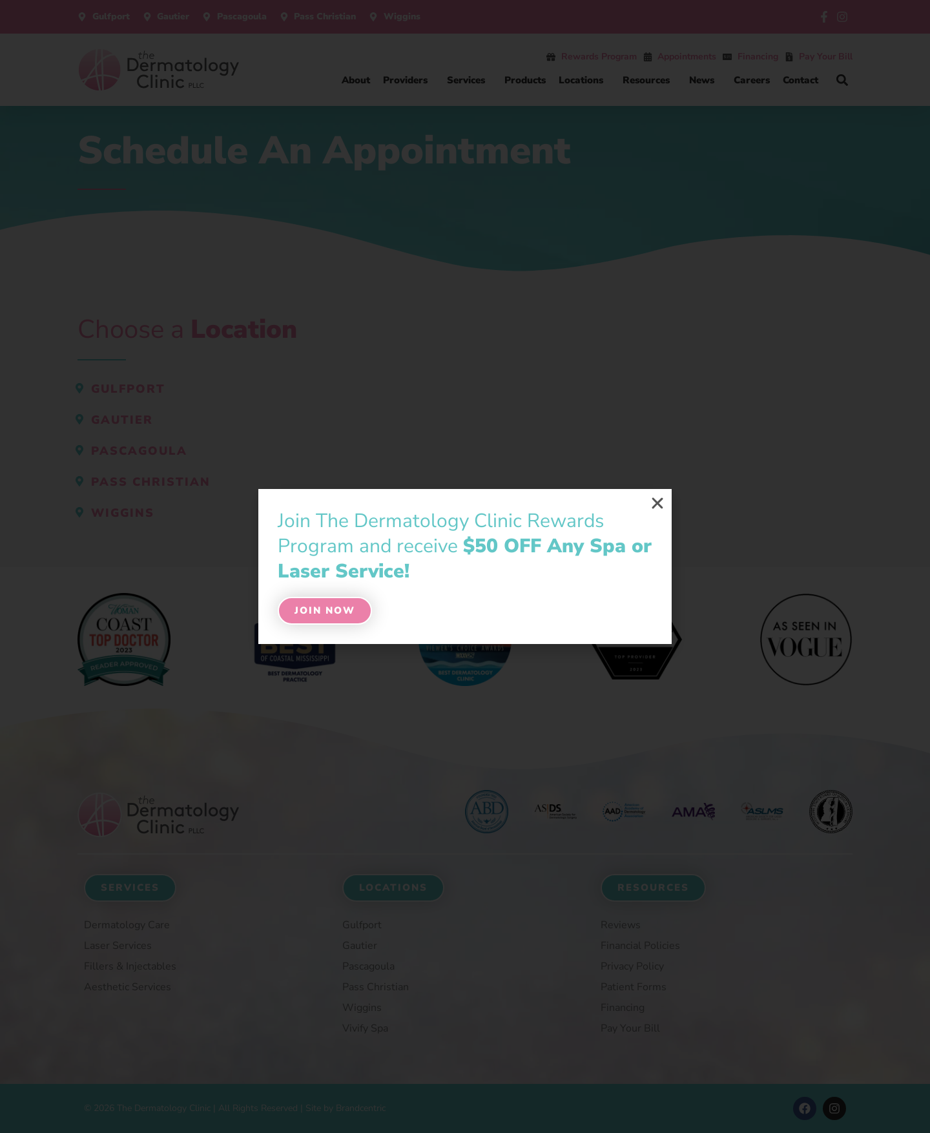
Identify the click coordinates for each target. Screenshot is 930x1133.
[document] (465, 566)
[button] (657, 503)
